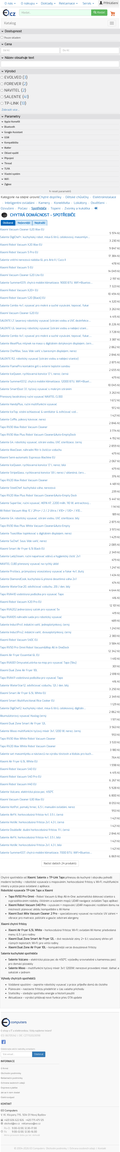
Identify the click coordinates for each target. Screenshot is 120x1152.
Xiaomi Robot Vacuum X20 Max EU (21, 245)
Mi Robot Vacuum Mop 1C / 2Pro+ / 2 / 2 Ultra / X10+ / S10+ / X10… (41, 511)
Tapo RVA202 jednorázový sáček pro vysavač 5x (30, 609)
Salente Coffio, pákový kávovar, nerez (23, 419)
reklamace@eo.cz (31, 1123)
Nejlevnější (24, 222)
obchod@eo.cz (12, 1123)
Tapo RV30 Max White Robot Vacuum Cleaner (28, 739)
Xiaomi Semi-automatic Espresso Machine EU (27, 457)
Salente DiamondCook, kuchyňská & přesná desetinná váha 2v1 (38, 579)
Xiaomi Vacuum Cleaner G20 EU (19, 313)
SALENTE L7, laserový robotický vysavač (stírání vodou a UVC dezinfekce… (45, 321)
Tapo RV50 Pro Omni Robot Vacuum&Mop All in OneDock (34, 647)
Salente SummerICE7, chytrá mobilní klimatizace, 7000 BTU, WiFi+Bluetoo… (46, 853)
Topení (55, 208)
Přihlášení (108, 3)
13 (23, 103)
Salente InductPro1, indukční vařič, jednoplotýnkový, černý (35, 625)
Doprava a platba (9, 1087)
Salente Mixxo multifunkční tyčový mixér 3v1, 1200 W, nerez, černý (40, 731)
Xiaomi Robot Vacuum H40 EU (18, 784)
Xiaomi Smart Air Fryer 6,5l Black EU (22, 549)
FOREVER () (14, 83)
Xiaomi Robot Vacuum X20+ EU (19, 290)
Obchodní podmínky (11, 1073)
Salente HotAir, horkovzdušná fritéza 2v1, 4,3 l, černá (32, 822)
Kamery (44, 203)
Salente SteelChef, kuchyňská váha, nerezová (27, 488)
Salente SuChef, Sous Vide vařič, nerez (23, 541)
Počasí (22, 208)
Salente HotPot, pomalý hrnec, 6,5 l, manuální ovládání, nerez (37, 807)
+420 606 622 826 (14, 1120)
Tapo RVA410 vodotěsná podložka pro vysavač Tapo (32, 594)
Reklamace (68, 3)
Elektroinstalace (104, 197)
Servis (88, 3)
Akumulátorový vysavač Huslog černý (23, 716)
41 (25, 96)
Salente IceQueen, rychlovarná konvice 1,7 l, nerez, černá (34, 374)
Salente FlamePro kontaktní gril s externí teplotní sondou (35, 366)
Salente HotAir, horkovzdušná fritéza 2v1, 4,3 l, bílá (30, 845)
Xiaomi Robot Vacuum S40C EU (19, 640)
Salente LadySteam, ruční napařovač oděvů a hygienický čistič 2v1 (40, 556)
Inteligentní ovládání (19, 203)
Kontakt (102, 1148)
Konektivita (62, 203)
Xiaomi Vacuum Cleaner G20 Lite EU (22, 275)
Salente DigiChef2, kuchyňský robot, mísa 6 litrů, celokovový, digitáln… (43, 708)
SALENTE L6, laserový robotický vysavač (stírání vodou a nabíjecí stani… (44, 328)
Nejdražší (40, 222)
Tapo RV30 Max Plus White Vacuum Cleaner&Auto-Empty (35, 526)
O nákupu (29, 3)
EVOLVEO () (14, 77)
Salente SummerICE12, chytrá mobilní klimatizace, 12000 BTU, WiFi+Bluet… (45, 381)
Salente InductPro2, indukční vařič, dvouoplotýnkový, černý (35, 632)
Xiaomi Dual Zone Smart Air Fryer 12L (23, 723)
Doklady (48, 3)
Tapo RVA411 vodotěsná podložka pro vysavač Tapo (31, 678)
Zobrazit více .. (10, 110)
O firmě (4, 1068)
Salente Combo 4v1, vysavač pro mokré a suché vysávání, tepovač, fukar (44, 305)
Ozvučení (7, 208)
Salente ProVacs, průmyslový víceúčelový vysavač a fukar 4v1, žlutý (42, 571)
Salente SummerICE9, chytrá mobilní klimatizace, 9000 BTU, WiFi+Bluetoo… (46, 283)
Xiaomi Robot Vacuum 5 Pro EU (19, 252)
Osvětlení (97, 203)
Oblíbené (8, 222)
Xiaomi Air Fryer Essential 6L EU (19, 655)
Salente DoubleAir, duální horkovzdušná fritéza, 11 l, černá (34, 830)
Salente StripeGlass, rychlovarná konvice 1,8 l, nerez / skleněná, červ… (43, 473)
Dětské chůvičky (77, 197)
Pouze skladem (12, 37)
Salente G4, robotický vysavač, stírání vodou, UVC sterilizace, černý (41, 442)
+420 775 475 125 (35, 1120)
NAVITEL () (13, 90)
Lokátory (80, 203)
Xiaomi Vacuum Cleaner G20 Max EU (22, 229)
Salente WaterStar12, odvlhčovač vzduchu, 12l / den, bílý (34, 685)
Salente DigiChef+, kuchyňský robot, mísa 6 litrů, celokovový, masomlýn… (45, 237)
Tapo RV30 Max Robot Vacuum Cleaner (24, 427)
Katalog (10, 23)
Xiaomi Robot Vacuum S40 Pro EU (20, 777)
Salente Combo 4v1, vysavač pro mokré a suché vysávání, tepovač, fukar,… (46, 336)
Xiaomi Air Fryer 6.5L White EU (19, 761)
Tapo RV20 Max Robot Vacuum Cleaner (24, 480)
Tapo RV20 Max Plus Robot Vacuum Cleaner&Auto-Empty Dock (38, 495)
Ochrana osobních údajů (13, 1083)
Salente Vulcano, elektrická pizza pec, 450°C (26, 792)
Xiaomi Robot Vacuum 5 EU (16, 267)
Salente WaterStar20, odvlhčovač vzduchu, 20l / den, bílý (35, 587)
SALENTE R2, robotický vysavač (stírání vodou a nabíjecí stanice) (39, 359)
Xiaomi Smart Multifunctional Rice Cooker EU (27, 701)
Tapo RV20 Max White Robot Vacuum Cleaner (28, 746)
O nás (10, 3)
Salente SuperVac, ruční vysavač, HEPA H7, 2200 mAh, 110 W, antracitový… (45, 503)
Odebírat (38, 1054)
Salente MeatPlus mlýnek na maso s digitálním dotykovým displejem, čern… (46, 343)
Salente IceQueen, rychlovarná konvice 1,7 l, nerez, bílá (33, 465)
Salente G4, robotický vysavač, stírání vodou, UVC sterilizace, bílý (39, 518)
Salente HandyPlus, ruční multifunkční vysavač (28, 404)
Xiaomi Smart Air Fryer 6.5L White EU (23, 693)
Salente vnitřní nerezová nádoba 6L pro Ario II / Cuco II (33, 260)
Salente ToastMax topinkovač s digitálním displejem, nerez (36, 533)
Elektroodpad (7, 1097)
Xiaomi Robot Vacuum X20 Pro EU (20, 602)
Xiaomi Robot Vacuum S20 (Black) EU (22, 298)
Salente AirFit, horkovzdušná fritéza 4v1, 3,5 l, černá (31, 815)
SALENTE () (15, 96)
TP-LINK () (13, 103)
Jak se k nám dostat (10, 1092)
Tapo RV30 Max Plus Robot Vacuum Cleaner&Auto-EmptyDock (38, 435)
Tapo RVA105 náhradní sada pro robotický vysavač (31, 617)
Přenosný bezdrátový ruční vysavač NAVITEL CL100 (31, 397)
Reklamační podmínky (11, 1078)
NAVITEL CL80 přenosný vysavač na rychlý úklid (29, 564)
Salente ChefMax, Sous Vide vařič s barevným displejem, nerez (38, 351)
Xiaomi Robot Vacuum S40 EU (18, 769)
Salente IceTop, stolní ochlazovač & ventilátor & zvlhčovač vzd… (39, 412)
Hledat (99, 12)
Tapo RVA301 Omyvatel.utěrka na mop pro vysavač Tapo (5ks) (38, 663)
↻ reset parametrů (60, 191)
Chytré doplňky (50, 197)
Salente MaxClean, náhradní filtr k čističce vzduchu (31, 450)
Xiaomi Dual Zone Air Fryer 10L (18, 670)
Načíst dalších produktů (60, 863)
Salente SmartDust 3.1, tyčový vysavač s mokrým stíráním (36, 389)
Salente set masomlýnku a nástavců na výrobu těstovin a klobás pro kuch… (46, 754)
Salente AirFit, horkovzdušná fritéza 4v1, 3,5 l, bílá (30, 837)
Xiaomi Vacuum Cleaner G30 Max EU (22, 799)
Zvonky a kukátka (77, 208)
